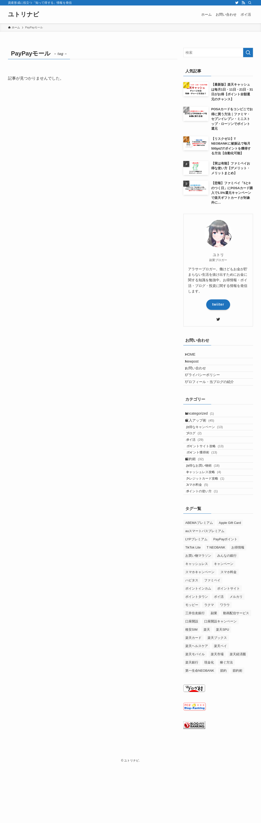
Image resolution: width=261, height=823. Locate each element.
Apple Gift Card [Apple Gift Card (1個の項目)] (230, 583)
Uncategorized (204, 433)
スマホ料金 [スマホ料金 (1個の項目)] (228, 632)
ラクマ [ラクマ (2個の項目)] (209, 665)
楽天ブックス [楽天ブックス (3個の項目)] (217, 698)
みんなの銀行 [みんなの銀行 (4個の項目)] (227, 616)
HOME (194, 356)
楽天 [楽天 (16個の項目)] (206, 690)
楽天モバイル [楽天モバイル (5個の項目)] (195, 714)
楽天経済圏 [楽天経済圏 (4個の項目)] (238, 714)
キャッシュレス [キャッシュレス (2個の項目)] (196, 624)
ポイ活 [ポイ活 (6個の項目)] (219, 657)
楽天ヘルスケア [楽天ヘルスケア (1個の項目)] (196, 706)
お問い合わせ (199, 377)
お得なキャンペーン (209, 453)
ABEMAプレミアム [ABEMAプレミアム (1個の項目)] (199, 583)
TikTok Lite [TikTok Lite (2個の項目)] (193, 608)
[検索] (250, 2)
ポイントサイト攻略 (212, 482)
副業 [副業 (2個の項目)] (214, 673)
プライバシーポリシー (206, 387)
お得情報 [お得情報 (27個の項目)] (237, 608)
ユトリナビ (23, 14)
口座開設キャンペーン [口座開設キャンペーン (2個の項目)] (220, 682)
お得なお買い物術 (208, 511)
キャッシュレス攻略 (208, 521)
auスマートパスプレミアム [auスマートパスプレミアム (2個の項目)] (204, 591)
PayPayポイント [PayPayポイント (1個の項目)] (225, 600)
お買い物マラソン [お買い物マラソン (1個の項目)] (198, 616)
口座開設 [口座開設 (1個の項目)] (191, 682)
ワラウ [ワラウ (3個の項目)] (225, 665)
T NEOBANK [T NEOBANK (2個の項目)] (216, 608)
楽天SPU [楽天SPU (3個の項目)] (222, 690)
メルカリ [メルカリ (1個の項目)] (236, 657)
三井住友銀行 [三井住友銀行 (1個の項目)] (195, 673)
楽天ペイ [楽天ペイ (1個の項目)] (220, 706)
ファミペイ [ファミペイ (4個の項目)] (212, 641)
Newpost (195, 367)
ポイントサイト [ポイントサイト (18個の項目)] (228, 649)
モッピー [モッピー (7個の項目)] (191, 665)
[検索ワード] (218, 52)
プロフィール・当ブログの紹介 (213, 398)
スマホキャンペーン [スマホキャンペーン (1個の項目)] (199, 632)
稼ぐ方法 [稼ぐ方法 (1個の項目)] (226, 723)
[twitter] (237, 2)
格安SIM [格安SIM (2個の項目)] (191, 690)
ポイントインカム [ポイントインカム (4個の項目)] (198, 649)
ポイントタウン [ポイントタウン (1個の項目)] (196, 657)
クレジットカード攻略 (210, 531)
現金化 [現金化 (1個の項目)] (209, 723)
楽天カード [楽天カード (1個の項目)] (193, 698)
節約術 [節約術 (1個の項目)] (237, 731)
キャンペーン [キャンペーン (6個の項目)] (223, 624)
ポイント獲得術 (209, 492)
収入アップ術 (204, 443)
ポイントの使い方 (207, 550)
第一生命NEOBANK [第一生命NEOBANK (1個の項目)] (199, 731)
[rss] (243, 2)
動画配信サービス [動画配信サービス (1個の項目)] (236, 673)
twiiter (218, 304)
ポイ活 (200, 472)
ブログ (199, 463)
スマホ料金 (202, 540)
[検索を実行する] (248, 52)
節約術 (199, 502)
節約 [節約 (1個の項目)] (223, 731)
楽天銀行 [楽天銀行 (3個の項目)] (191, 723)
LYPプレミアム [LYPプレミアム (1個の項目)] (196, 600)
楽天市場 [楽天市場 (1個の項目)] (217, 714)
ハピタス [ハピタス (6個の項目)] (191, 641)
